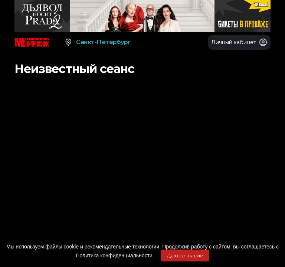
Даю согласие (185, 255)
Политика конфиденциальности (114, 255)
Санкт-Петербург (97, 42)
